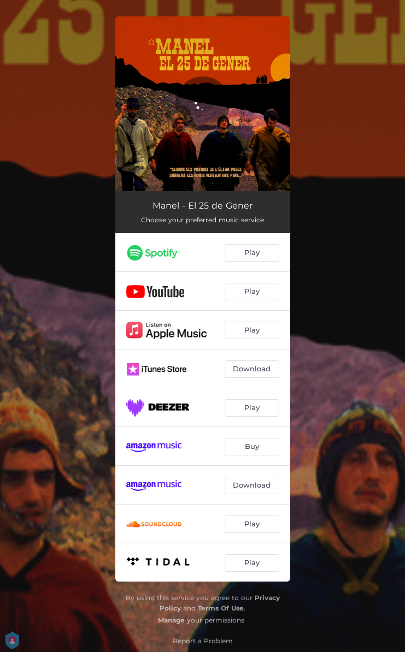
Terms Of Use (221, 608)
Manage (171, 620)
